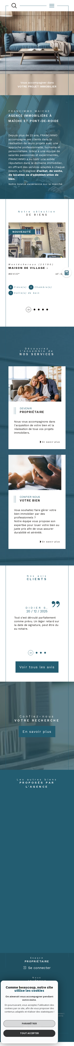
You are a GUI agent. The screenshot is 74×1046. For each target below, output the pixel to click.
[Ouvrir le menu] (52, 5)
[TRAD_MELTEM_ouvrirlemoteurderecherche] (14, 5)
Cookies (49, 1022)
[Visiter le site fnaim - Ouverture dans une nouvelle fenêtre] (20, 992)
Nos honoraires (18, 1020)
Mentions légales (47, 1020)
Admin (59, 1020)
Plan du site (32, 1020)
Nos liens (25, 1022)
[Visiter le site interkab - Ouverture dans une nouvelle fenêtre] (43, 992)
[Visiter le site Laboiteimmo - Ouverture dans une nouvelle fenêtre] (36, 1035)
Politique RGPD (37, 1022)
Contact (68, 296)
